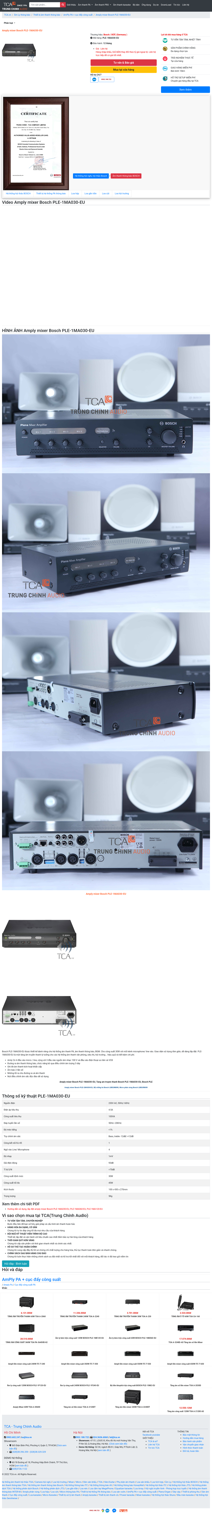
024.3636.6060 (100, 1437)
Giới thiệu (71, 5)
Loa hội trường (122, 193)
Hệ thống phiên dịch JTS (52, 1488)
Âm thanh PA (84, 5)
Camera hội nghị (43, 1482)
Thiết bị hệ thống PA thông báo (51, 193)
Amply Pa (8, 1284)
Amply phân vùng (31, 1491)
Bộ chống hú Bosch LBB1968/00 (106, 1087)
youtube (156, 1435)
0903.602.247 (13, 1437)
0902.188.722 (82, 1437)
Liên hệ (185, 5)
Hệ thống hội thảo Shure (163, 1495)
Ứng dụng (146, 5)
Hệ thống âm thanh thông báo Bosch (45, 1485)
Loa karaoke (35, 1495)
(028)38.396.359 (20, 1452)
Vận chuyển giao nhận (193, 1444)
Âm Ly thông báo (22, 15)
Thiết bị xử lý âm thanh (69, 1495)
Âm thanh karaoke (122, 5)
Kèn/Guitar (109, 1482)
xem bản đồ (21, 1465)
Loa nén (83, 1488)
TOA (100, 1482)
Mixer (71, 1482)
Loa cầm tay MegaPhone (101, 1488)
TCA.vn (7, 15)
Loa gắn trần (91, 193)
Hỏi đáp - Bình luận (15, 1263)
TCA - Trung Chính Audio (23, 1426)
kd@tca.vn (115, 1437)
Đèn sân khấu (89, 1482)
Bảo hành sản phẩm (192, 1441)
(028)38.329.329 (38, 1452)
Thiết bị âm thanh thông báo (46, 15)
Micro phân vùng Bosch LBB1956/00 (134, 1087)
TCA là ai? (153, 1441)
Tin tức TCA (153, 1448)
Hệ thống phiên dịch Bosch (25, 1488)
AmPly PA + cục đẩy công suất (78, 15)
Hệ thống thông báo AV (101, 1485)
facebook (147, 1435)
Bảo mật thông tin (191, 1435)
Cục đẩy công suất (18, 1495)
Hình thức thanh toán (193, 1448)
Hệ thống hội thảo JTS (179, 1485)
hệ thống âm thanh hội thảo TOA (17, 1482)
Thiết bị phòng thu (191, 1491)
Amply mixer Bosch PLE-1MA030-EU (113, 15)
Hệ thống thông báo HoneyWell (129, 1485)
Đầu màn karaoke (185, 1495)
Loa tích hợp (157, 1482)
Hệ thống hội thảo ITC (156, 1485)
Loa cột (105, 193)
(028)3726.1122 (19, 1469)
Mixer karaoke (143, 1495)
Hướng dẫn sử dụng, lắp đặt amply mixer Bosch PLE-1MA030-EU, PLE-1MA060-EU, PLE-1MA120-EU (55, 1209)
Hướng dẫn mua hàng (193, 1438)
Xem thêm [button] (185, 89)
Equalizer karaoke (123, 1488)
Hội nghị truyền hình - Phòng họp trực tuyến (166, 1488)
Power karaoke (127, 1495)
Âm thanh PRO (102, 5)
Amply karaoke (89, 1495)
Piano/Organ (164, 1491)
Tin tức (176, 5)
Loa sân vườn (118, 1491)
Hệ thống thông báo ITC (76, 1485)
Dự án (156, 5)
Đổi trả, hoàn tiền (191, 1451)
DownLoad (166, 5)
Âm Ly (168, 1482)
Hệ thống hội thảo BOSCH (18, 193)
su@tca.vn (26, 1437)
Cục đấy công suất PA (25, 1284)
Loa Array (138, 1488)
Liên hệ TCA (154, 1444)
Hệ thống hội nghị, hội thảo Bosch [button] (91, 176)
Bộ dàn (136, 5)
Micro (78, 1482)
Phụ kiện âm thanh (126, 1482)
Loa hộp (75, 193)
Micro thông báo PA (69, 1491)
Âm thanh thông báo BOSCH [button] (126, 176)
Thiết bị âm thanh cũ (108, 1495)
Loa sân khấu (143, 1482)
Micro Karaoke (50, 1495)
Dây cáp (176, 1491)
